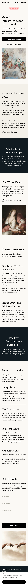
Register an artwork (14, 39)
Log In (17, 2)
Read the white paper (11, 200)
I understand (14, 582)
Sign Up (23, 2)
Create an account (14, 44)
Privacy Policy (14, 577)
